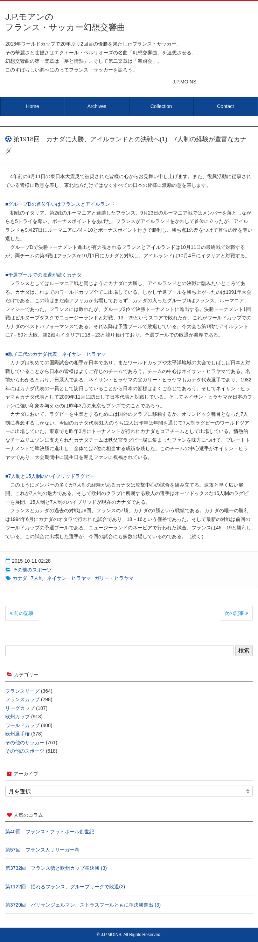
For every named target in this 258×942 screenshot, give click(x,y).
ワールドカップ (22, 725)
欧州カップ (17, 716)
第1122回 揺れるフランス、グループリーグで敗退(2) (65, 886)
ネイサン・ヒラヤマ (69, 578)
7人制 (37, 578)
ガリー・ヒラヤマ (114, 578)
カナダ (20, 578)
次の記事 (236, 613)
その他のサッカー (24, 742)
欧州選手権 (17, 734)
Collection (161, 106)
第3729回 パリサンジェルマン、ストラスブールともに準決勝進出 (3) (83, 905)
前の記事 (22, 613)
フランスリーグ (22, 691)
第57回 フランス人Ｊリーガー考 (42, 850)
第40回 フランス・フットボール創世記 (49, 831)
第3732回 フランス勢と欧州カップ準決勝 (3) (56, 868)
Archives (97, 106)
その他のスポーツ (32, 569)
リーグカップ (20, 708)
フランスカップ (22, 699)
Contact (225, 106)
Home (32, 106)
